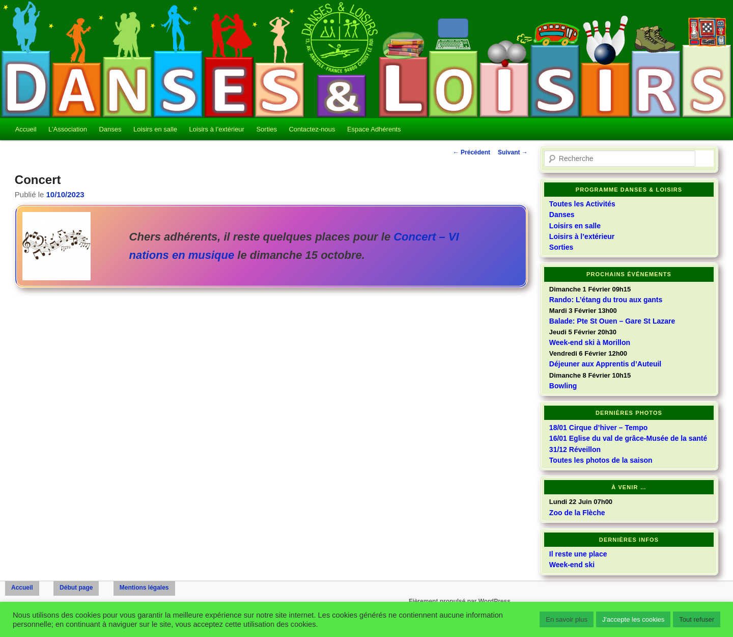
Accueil (26, 129)
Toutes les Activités (582, 204)
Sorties (266, 129)
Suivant (513, 152)
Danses (110, 129)
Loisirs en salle (155, 129)
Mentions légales (144, 587)
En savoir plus (566, 619)
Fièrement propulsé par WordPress (460, 601)
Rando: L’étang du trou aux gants (605, 300)
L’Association (67, 129)
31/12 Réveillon (575, 449)
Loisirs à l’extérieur (216, 129)
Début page (76, 587)
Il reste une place (578, 554)
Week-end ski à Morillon (589, 342)
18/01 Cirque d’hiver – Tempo (598, 427)
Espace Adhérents (374, 129)
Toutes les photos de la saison (601, 460)
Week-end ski (572, 565)
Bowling (563, 386)
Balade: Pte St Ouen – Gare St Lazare (612, 321)
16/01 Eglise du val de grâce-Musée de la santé (628, 438)
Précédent (471, 152)
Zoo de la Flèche (577, 513)
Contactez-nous (312, 129)
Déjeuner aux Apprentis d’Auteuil (605, 364)
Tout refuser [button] (696, 619)
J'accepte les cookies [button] (633, 619)
